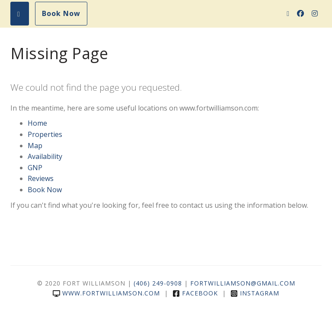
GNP (35, 167)
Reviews (41, 178)
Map (35, 145)
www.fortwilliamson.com (106, 293)
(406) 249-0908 (158, 283)
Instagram (254, 293)
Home (37, 123)
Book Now (61, 13)
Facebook (195, 293)
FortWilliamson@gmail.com (242, 283)
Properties (45, 134)
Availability (45, 156)
